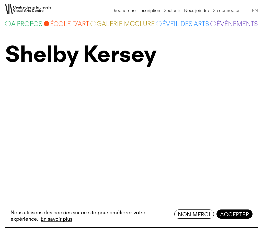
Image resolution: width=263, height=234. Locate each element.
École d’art (69, 24)
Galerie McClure (126, 24)
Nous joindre (196, 10)
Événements (237, 24)
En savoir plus (56, 219)
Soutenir (172, 10)
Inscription (150, 10)
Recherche (125, 10)
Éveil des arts (185, 24)
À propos (26, 24)
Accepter (234, 214)
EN (255, 10)
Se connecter (226, 10)
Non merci (194, 214)
